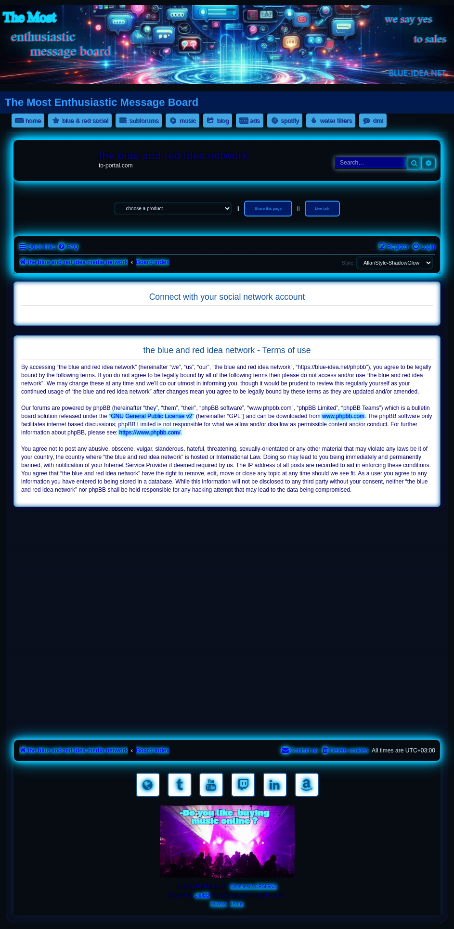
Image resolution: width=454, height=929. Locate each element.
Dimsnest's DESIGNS (253, 886)
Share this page (268, 208)
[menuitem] (68, 247)
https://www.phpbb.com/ (149, 432)
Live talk (322, 208)
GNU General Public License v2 (151, 416)
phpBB (202, 895)
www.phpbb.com (343, 416)
